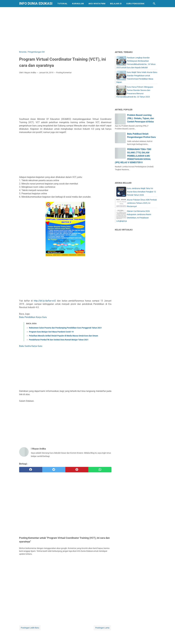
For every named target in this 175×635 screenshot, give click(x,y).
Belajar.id (116, 3)
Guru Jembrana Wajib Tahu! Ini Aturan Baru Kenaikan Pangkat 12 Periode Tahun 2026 (141, 191)
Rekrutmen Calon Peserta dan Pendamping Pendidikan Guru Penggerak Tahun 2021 (65, 328)
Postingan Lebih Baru (30, 628)
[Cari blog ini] (154, 3)
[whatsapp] (99, 469)
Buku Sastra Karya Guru (30, 346)
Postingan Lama (102, 628)
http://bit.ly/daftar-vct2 (45, 300)
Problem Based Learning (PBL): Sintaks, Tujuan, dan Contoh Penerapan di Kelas (140, 118)
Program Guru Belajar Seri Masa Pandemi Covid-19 (51, 332)
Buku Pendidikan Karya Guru (33, 317)
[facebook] (30, 469)
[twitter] (53, 469)
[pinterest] (76, 469)
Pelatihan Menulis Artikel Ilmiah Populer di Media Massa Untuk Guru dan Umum (63, 336)
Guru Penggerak (135, 3)
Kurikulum (78, 3)
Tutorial (62, 3)
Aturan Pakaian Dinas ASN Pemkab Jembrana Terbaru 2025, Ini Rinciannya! (142, 203)
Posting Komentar (64, 72)
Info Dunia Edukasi (35, 3)
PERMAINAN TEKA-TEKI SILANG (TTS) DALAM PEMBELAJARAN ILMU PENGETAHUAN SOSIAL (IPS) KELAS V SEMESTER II (133, 156)
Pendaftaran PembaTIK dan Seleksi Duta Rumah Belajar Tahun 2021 (58, 340)
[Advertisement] (87, 28)
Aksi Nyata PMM (96, 3)
